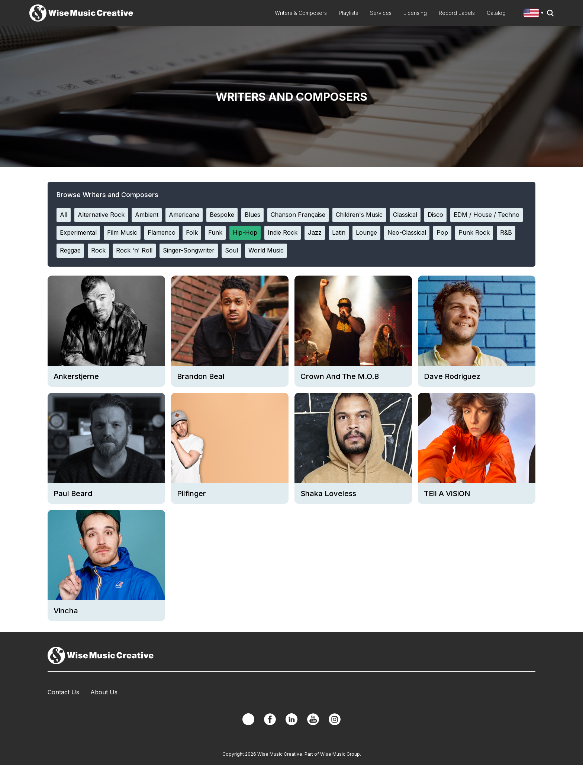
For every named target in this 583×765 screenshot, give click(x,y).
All (63, 214)
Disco (435, 214)
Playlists (348, 13)
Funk (215, 232)
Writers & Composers (301, 13)
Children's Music (359, 214)
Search (550, 13)
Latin (338, 232)
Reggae (70, 250)
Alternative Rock (101, 214)
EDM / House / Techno (486, 214)
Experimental (78, 232)
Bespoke (222, 214)
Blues (252, 214)
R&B (506, 232)
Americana (184, 214)
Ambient (146, 214)
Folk (192, 232)
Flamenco (161, 232)
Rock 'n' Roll (134, 250)
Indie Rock (282, 232)
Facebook (270, 719)
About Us (103, 692)
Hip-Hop (245, 232)
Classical (405, 214)
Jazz (315, 232)
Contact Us (63, 692)
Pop (442, 232)
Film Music (122, 232)
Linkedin (291, 719)
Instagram (335, 719)
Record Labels (457, 13)
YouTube (313, 719)
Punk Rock (474, 232)
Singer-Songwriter (189, 250)
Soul (231, 250)
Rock (98, 250)
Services (381, 13)
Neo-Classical (406, 232)
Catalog (496, 13)
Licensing (415, 13)
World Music (266, 250)
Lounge (366, 232)
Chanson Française (298, 214)
